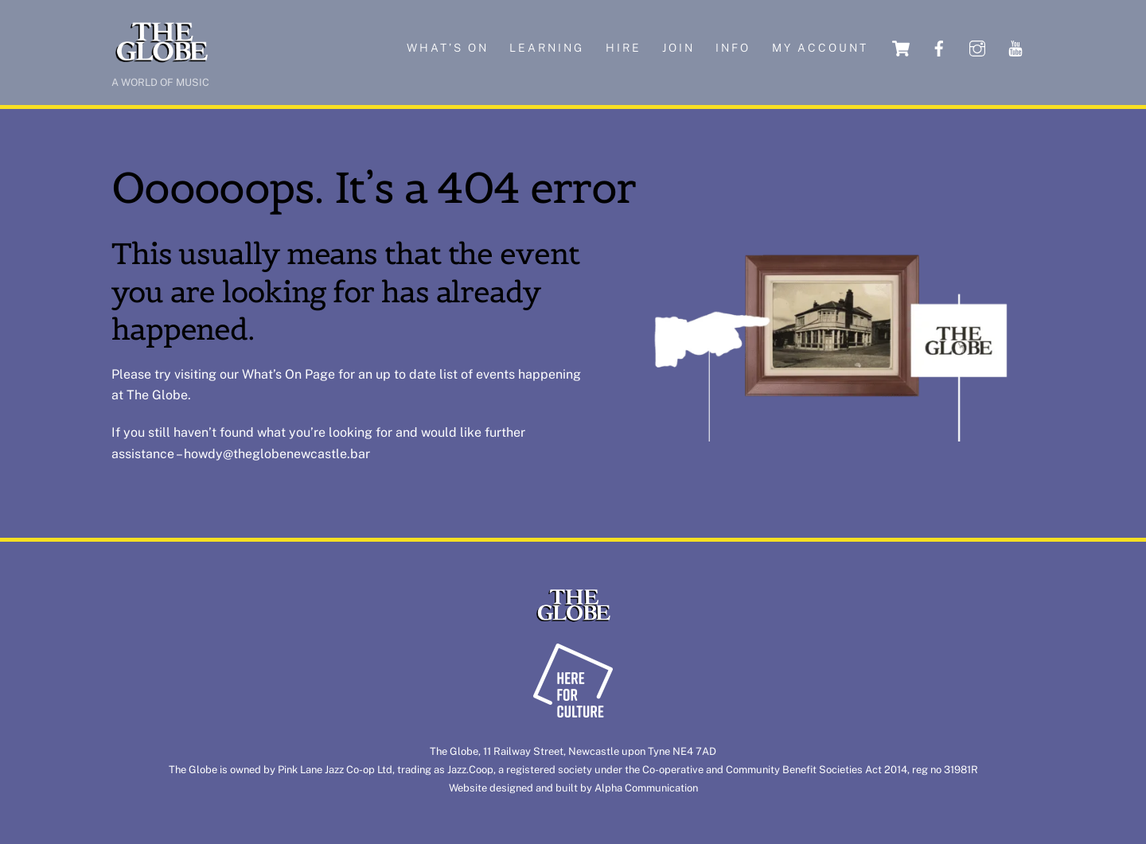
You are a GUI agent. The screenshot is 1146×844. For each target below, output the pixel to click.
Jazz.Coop (470, 770)
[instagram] (977, 47)
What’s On (272, 374)
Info (732, 47)
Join (678, 47)
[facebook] (939, 47)
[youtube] (1015, 47)
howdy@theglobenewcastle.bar (277, 453)
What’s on (448, 47)
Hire (623, 47)
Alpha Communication (646, 788)
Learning (546, 47)
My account (820, 47)
